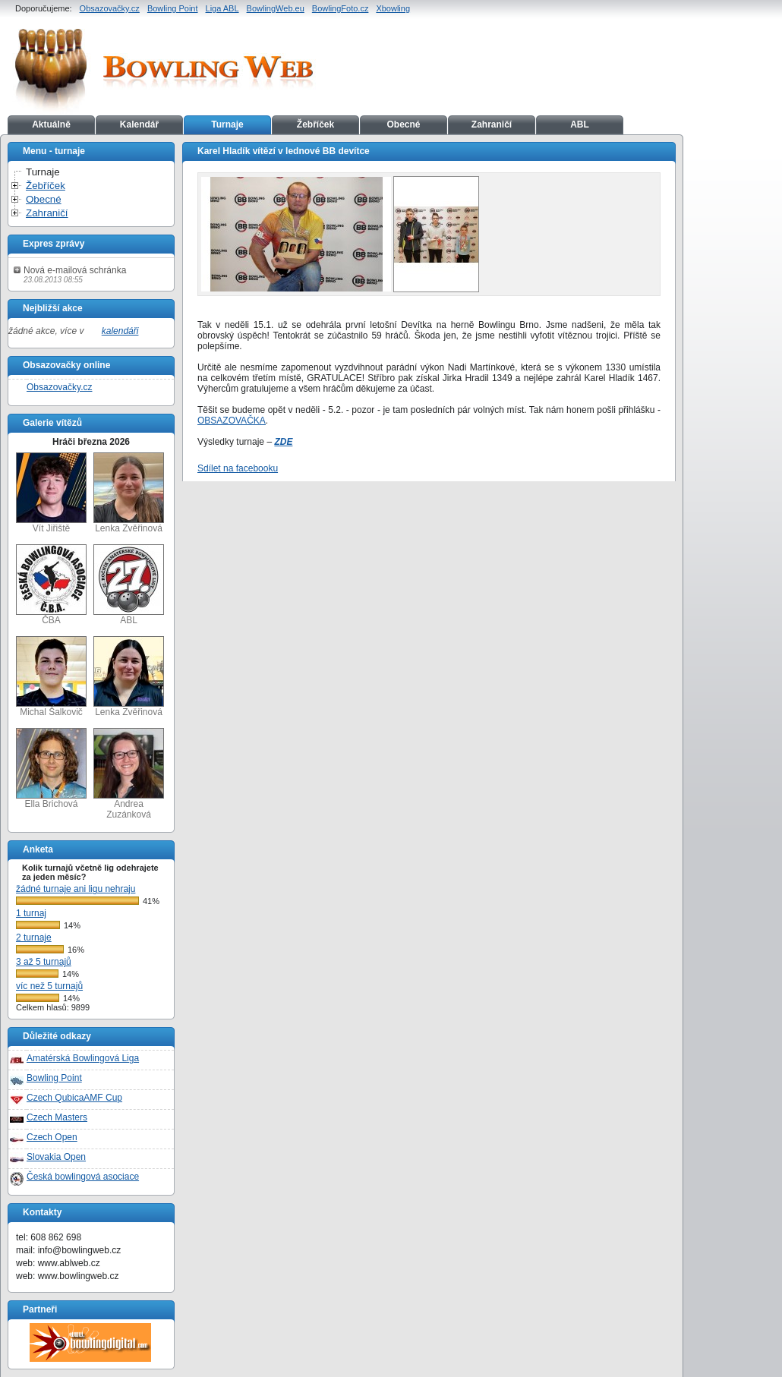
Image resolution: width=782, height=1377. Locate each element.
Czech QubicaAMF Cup (74, 1097)
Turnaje (227, 124)
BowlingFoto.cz (340, 8)
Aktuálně (51, 124)
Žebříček (315, 124)
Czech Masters (57, 1117)
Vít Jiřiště (51, 493)
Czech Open (52, 1137)
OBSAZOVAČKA (231, 420)
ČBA (51, 584)
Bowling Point (172, 8)
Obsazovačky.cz (110, 8)
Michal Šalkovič (51, 676)
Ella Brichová (51, 768)
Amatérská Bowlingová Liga (83, 1058)
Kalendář (139, 124)
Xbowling (393, 8)
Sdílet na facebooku (237, 468)
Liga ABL (222, 8)
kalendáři (120, 331)
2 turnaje (34, 937)
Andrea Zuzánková (128, 774)
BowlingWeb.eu (275, 8)
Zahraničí (491, 124)
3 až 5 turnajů (43, 961)
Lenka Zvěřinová (128, 493)
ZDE (283, 441)
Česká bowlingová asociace (83, 1176)
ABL (579, 124)
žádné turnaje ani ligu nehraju (75, 889)
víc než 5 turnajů (49, 986)
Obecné (403, 124)
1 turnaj (31, 913)
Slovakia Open (56, 1157)
